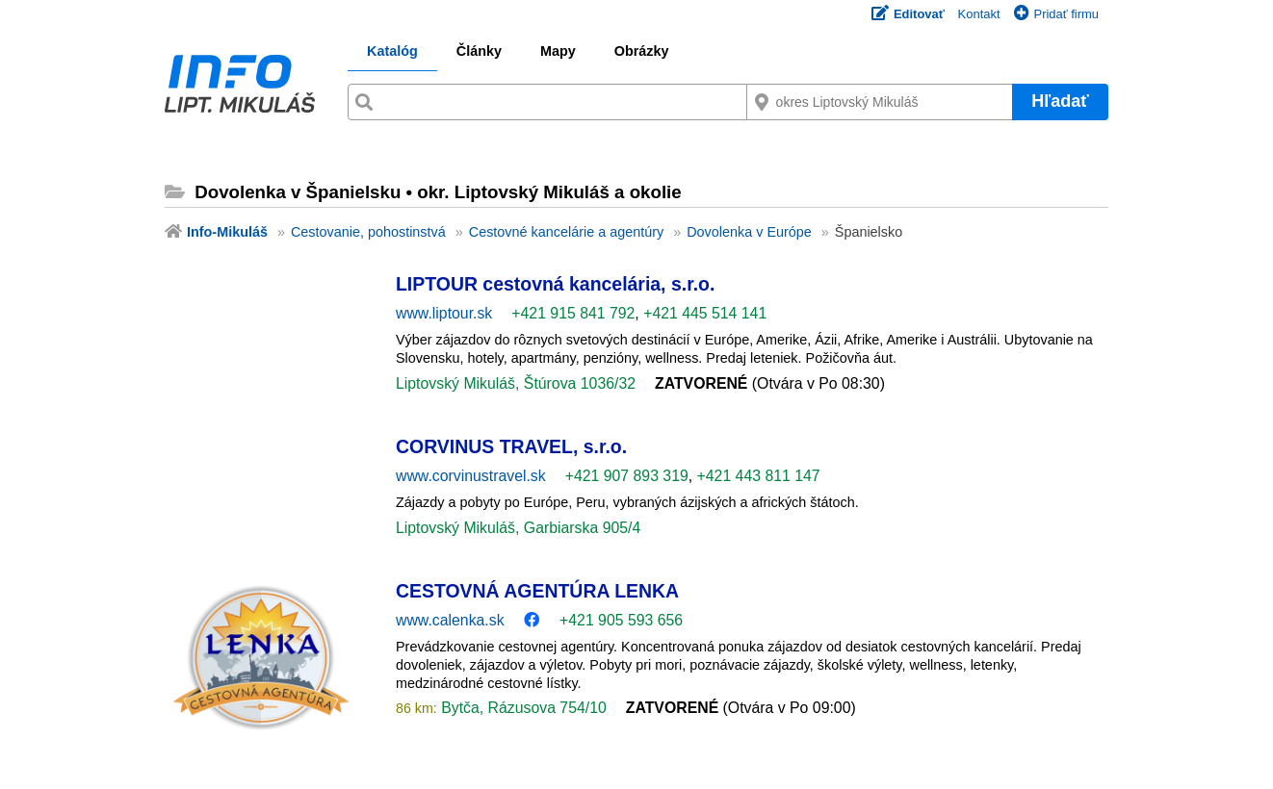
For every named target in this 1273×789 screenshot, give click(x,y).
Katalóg (392, 51)
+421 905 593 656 (621, 620)
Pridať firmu (1056, 14)
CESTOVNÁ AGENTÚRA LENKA (537, 590)
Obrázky (641, 51)
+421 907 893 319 (626, 476)
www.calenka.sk (450, 620)
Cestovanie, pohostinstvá (368, 232)
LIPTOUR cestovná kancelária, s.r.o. (555, 283)
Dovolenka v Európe (749, 232)
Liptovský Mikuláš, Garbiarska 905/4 (518, 528)
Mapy (558, 51)
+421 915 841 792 (573, 313)
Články (479, 51)
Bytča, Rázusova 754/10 (522, 708)
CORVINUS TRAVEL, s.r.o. (511, 446)
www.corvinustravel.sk (471, 476)
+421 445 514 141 (704, 313)
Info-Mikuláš (227, 232)
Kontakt (979, 14)
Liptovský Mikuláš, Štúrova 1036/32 (516, 383)
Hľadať (1060, 101)
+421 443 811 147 (758, 476)
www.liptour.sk (444, 313)
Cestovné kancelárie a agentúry (566, 232)
